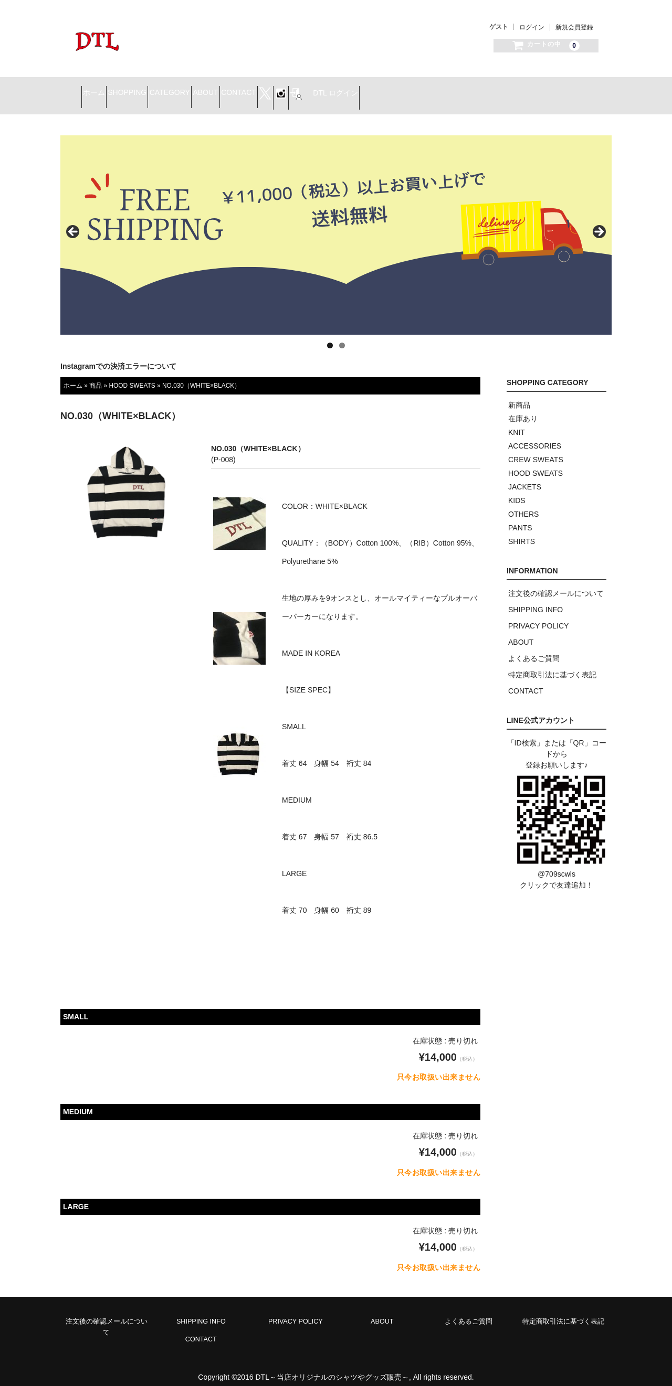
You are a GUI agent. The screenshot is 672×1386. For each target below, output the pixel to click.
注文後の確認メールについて (556, 583)
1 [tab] (330, 335)
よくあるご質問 (534, 648)
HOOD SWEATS (132, 375)
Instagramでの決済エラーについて (118, 356)
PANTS (520, 518)
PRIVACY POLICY (538, 616)
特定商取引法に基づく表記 (552, 664)
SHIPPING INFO (535, 599)
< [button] (73, 222)
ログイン (531, 27)
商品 (95, 375)
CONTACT (341, 90)
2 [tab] (342, 335)
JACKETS (524, 477)
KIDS (517, 490)
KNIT (516, 422)
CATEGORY (235, 90)
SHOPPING (173, 90)
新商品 (519, 395)
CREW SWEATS (535, 449)
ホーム (122, 90)
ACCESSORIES (534, 436)
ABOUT (289, 90)
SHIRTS (521, 531)
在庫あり (523, 408)
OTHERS (523, 504)
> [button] (598, 222)
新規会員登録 (574, 27)
